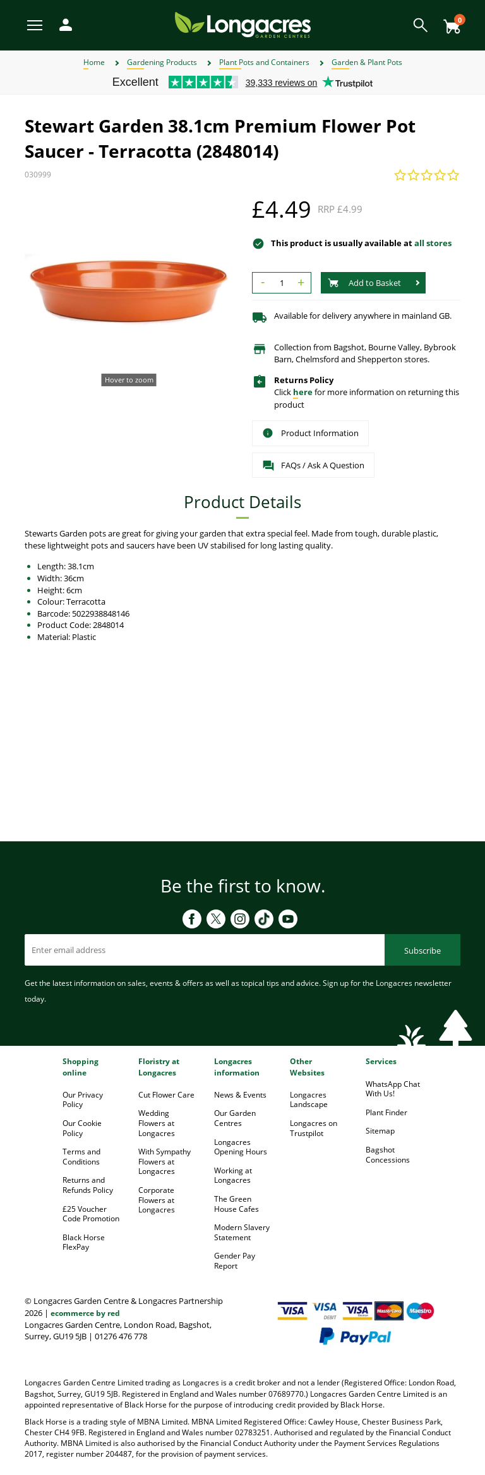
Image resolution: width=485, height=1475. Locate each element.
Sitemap (380, 1130)
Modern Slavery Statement (242, 1232)
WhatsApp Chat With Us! (393, 1089)
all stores (433, 243)
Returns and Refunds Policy (88, 1185)
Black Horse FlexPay (84, 1242)
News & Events (240, 1094)
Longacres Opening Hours (240, 1147)
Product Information (310, 433)
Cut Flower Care (166, 1094)
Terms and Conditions (81, 1156)
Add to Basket (364, 282)
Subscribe (422, 950)
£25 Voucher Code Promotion (91, 1214)
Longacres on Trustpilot (313, 1128)
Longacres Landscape (309, 1099)
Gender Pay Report (234, 1260)
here (303, 392)
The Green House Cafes (236, 1204)
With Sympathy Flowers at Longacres (164, 1161)
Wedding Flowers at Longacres (156, 1123)
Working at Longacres (233, 1175)
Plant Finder (386, 1112)
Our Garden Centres (235, 1118)
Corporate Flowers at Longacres (156, 1200)
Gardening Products (162, 62)
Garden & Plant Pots (367, 62)
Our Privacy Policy (83, 1099)
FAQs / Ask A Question (313, 465)
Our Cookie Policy (82, 1128)
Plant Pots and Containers (264, 62)
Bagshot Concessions (388, 1154)
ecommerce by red (85, 1313)
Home (94, 62)
